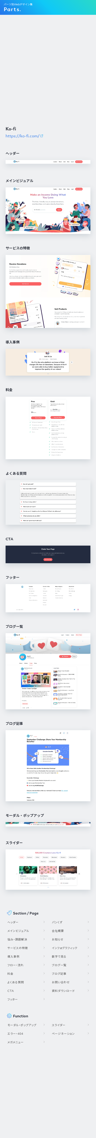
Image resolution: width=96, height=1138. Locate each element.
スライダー (59, 1025)
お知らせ (57, 939)
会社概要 (58, 931)
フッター (12, 999)
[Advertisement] (48, 70)
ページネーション (63, 1034)
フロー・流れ (15, 965)
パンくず (57, 922)
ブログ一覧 (59, 965)
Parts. (12, 9)
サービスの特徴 (17, 948)
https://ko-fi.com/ (23, 135)
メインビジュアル (18, 931)
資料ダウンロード (63, 991)
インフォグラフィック (64, 948)
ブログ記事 (59, 974)
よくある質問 (15, 982)
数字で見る (59, 957)
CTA (10, 991)
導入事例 (13, 957)
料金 (10, 974)
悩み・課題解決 (17, 939)
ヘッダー (13, 922)
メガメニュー (15, 1042)
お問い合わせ (61, 982)
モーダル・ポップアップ (21, 1025)
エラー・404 (15, 1034)
